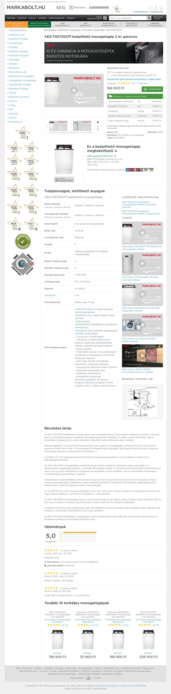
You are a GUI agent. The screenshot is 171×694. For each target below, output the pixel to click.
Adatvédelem (76, 678)
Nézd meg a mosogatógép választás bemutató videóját (140, 278)
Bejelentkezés (140, 11)
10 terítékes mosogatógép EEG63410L (88, 620)
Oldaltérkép (140, 685)
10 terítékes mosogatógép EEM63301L (118, 620)
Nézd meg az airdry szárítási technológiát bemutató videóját (137, 370)
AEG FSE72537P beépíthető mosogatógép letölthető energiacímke (141, 212)
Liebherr (38, 668)
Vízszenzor (50, 295)
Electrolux (27, 668)
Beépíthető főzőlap (131, 668)
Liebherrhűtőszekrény (155, 24)
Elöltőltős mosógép (91, 671)
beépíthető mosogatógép (117, 146)
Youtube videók (89, 678)
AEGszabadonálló (62, 24)
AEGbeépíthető (85, 24)
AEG (18, 668)
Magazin (71, 18)
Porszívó (43, 671)
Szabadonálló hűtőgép (89, 674)
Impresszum (127, 685)
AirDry (80, 333)
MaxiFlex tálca (84, 309)
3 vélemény (142, 83)
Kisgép (53, 671)
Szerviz (32, 18)
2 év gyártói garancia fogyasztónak (126, 71)
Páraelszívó (148, 668)
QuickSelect (83, 324)
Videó (57, 653)
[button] (74, 90)
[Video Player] (74, 90)
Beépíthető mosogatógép (137, 671)
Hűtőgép (48, 668)
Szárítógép (71, 668)
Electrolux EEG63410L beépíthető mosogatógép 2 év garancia (87, 614)
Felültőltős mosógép (113, 671)
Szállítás (42, 18)
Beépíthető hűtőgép (112, 674)
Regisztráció (157, 11)
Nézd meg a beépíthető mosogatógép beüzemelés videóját (141, 309)
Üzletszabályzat (56, 18)
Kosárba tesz (152, 89)
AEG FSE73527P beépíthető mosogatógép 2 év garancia (148, 614)
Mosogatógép (85, 668)
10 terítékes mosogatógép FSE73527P (148, 620)
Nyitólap (11, 18)
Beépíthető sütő (112, 668)
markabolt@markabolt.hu (106, 685)
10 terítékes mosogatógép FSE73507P (57, 620)
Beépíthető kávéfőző (69, 671)
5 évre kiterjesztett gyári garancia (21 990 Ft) (131, 74)
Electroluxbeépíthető (132, 24)
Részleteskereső (158, 17)
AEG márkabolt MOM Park (100, 156)
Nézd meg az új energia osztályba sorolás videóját (138, 340)
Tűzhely (98, 668)
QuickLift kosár (84, 330)
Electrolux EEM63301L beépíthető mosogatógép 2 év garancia (118, 614)
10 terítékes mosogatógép (131, 135)
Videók (97, 678)
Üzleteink (22, 18)
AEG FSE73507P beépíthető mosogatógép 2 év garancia (57, 614)
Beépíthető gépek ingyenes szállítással (39, 24)
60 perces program (86, 379)
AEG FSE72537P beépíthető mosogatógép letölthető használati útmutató (139, 204)
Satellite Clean (84, 315)
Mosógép (59, 668)
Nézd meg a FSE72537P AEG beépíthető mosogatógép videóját (142, 247)
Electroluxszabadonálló (108, 24)
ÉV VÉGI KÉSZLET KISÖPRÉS (16, 24)
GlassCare (104, 339)
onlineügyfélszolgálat (94, 17)
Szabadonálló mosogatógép (62, 674)
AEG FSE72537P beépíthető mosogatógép (73, 197)
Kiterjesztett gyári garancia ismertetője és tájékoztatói (134, 79)
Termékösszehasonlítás (63, 179)
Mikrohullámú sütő (28, 671)
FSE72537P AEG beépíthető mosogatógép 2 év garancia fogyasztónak (36, 2)
